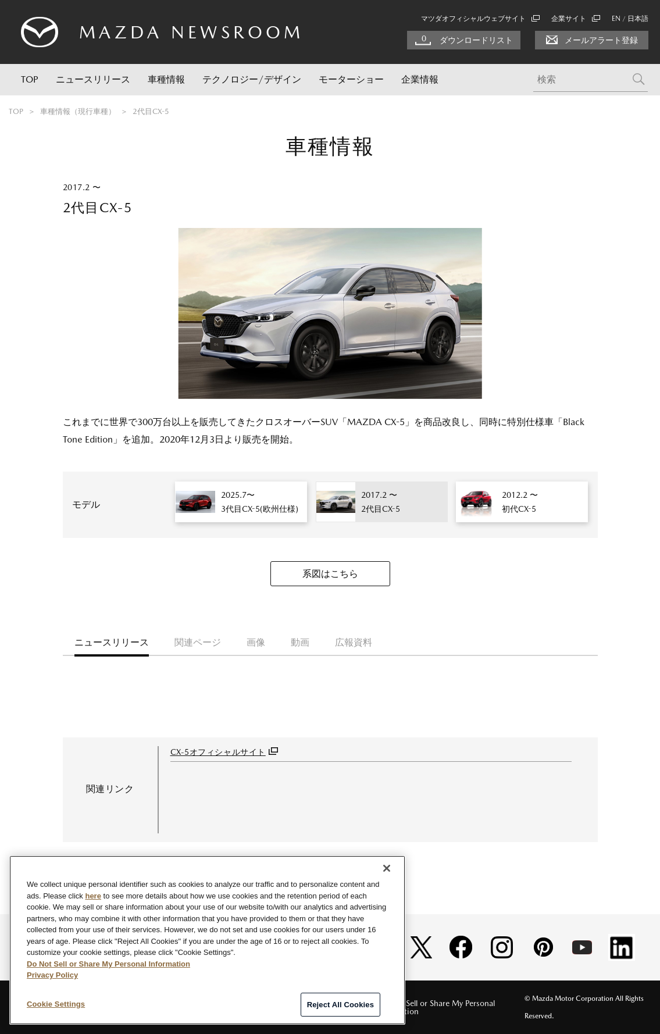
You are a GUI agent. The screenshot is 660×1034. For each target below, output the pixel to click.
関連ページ (197, 642)
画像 (256, 642)
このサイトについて (108, 1007)
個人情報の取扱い (187, 1007)
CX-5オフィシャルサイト (218, 752)
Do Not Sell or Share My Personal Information (435, 1007)
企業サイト (575, 19)
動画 (300, 642)
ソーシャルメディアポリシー (272, 1007)
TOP (29, 79)
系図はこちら (330, 573)
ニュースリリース (93, 79)
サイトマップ (39, 1007)
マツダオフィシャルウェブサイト (480, 19)
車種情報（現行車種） (78, 111)
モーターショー (351, 79)
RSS (346, 1007)
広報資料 (353, 642)
